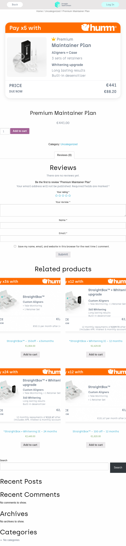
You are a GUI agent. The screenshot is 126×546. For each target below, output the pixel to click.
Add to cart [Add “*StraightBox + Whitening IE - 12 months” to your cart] (96, 354)
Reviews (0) (64, 155)
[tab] (64, 155)
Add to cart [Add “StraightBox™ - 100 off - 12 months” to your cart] (96, 444)
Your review (63, 202)
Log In (110, 4)
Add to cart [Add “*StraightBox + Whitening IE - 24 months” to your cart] (30, 444)
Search (3, 460)
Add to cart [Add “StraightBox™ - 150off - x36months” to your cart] (30, 354)
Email (63, 233)
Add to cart (20, 131)
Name (63, 220)
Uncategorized (53, 11)
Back (15, 4)
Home (39, 11)
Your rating (63, 192)
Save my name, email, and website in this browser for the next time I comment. (64, 246)
